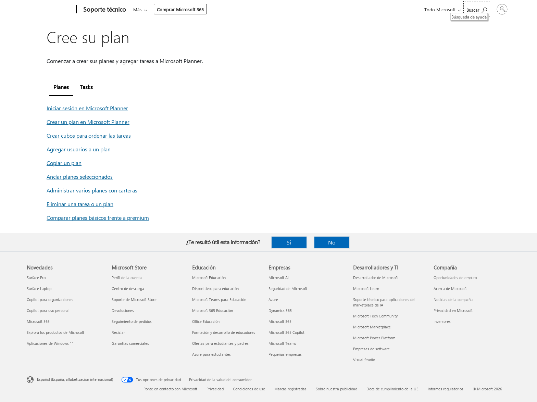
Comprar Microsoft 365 (305, 9)
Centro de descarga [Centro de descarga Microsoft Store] (128, 288)
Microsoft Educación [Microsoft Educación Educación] (209, 277)
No (331, 242)
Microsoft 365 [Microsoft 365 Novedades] (38, 321)
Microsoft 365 (146, 9)
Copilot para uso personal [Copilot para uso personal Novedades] (48, 310)
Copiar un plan (64, 162)
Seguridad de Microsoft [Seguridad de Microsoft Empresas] (287, 288)
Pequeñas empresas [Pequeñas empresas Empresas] (285, 354)
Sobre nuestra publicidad (336, 388)
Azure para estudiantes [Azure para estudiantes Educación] (211, 354)
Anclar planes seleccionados (80, 176)
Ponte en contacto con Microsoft (170, 388)
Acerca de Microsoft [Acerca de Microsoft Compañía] (450, 288)
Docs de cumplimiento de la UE (392, 388)
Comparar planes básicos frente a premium (98, 217)
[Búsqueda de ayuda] (445, 8)
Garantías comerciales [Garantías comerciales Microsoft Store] (130, 343)
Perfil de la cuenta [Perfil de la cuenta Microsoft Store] (127, 277)
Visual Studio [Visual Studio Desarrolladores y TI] (364, 359)
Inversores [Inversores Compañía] (442, 321)
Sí (289, 242)
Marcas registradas (290, 388)
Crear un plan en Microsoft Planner (88, 121)
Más (262, 9)
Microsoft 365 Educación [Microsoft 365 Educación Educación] (212, 310)
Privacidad (215, 388)
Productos (198, 9)
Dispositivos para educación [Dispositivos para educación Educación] (215, 288)
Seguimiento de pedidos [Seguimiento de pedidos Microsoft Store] (132, 321)
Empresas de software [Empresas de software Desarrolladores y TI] (371, 348)
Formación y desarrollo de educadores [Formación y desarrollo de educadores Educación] (223, 332)
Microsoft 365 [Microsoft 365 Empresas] (279, 321)
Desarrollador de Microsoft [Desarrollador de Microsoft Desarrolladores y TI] (375, 277)
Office (173, 9)
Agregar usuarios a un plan (79, 149)
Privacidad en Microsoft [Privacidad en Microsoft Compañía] (453, 310)
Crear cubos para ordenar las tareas (89, 135)
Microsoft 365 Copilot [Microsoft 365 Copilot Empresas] (286, 332)
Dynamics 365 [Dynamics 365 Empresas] (280, 310)
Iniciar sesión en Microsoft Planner (87, 108)
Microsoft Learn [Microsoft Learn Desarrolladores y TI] (366, 288)
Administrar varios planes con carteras (92, 190)
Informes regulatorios (445, 388)
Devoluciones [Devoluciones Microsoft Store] (123, 310)
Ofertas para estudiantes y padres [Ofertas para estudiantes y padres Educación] (220, 343)
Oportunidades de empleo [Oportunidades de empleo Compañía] (455, 277)
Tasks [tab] (86, 86)
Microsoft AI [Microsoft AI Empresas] (278, 277)
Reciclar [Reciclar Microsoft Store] (118, 332)
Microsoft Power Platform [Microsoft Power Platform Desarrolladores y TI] (374, 337)
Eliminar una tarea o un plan (80, 204)
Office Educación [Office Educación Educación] (206, 321)
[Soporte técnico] (104, 9)
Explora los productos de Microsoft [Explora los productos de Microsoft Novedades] (55, 332)
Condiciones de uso (249, 388)
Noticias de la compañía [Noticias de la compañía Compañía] (454, 299)
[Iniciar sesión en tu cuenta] (486, 9)
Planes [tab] (61, 86)
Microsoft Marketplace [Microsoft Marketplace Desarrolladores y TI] (372, 326)
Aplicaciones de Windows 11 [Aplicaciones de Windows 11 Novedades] (50, 343)
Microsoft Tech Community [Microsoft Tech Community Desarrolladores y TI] (375, 315)
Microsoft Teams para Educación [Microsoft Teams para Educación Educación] (219, 299)
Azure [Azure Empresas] (273, 299)
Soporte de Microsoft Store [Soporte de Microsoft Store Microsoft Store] (134, 299)
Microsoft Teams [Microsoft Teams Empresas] (282, 343)
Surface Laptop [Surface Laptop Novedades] (39, 288)
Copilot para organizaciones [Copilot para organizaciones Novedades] (50, 299)
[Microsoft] (50, 9)
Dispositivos (233, 9)
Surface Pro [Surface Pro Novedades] (36, 277)
